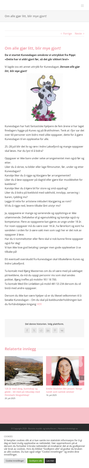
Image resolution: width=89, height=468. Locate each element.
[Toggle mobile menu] (82, 5)
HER (39, 304)
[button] (7, 378)
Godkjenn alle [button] (35, 460)
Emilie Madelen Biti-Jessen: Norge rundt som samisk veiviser (64, 390)
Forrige (67, 33)
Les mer (50, 460)
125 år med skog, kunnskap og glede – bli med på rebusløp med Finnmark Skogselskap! (22, 391)
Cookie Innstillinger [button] (15, 460)
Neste (78, 33)
